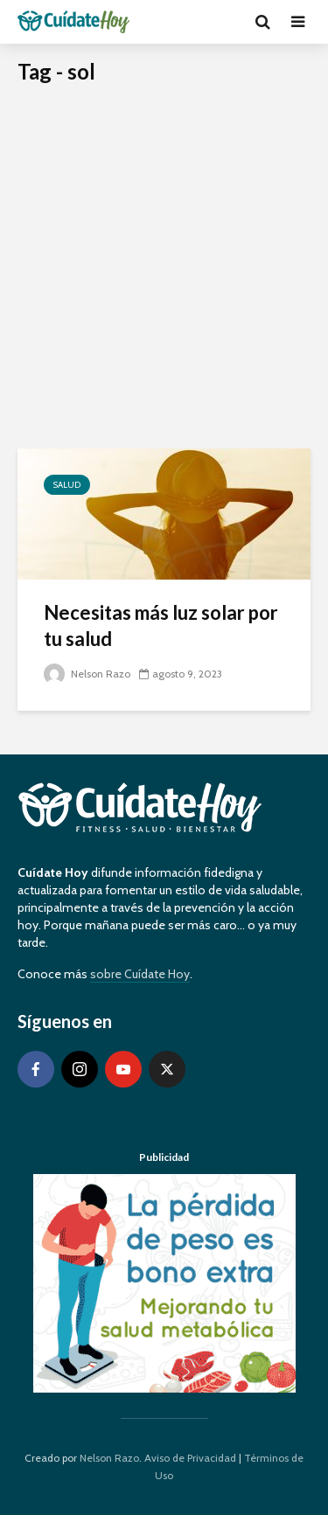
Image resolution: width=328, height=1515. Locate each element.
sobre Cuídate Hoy (140, 974)
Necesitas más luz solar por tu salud (161, 625)
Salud (66, 484)
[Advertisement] (164, 276)
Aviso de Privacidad (190, 1457)
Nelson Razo (87, 673)
